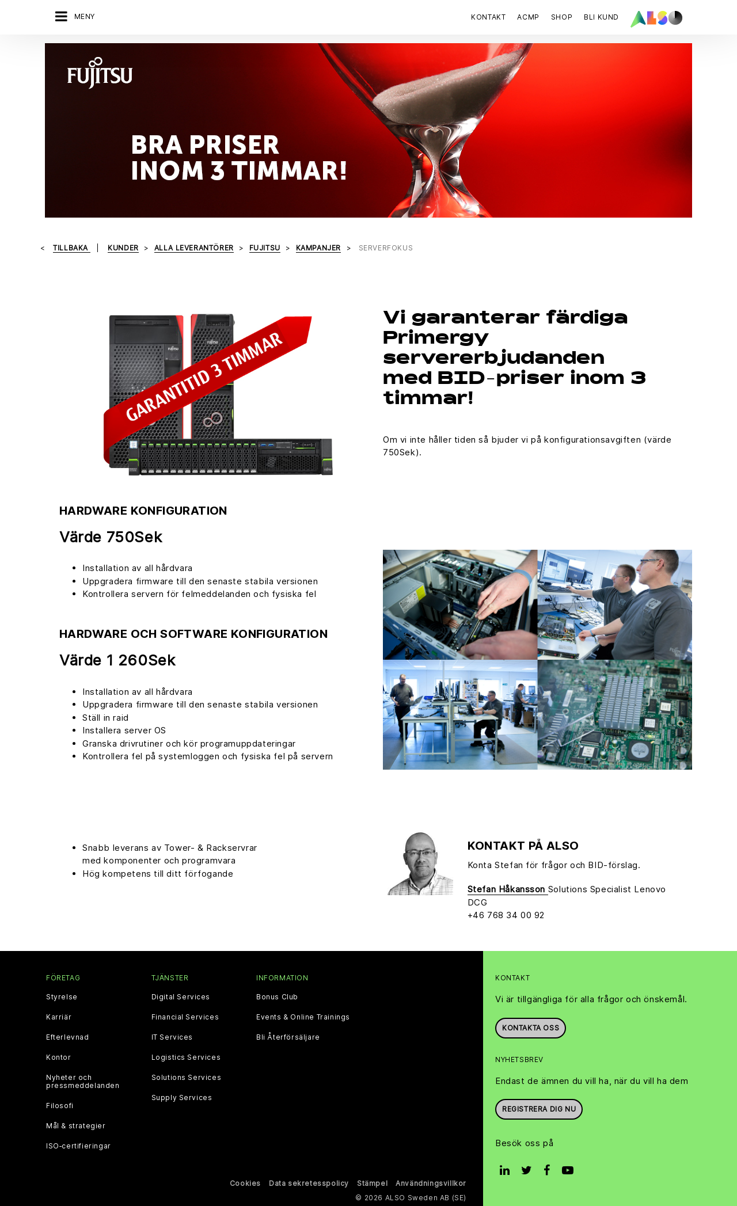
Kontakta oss (530, 1028)
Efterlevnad (67, 1037)
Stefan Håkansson (508, 889)
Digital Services (181, 997)
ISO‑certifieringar (78, 1146)
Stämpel (372, 1183)
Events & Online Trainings (303, 1017)
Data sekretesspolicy (309, 1183)
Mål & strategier (76, 1126)
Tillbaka (71, 248)
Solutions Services (186, 1078)
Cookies (245, 1183)
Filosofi (60, 1106)
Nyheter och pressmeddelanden (83, 1082)
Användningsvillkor (431, 1183)
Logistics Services (186, 1057)
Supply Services (181, 1098)
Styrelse (62, 997)
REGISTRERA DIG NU (539, 1109)
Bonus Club (277, 997)
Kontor (58, 1057)
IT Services (172, 1037)
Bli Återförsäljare (288, 1037)
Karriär (58, 1017)
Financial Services (185, 1017)
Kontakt (488, 17)
